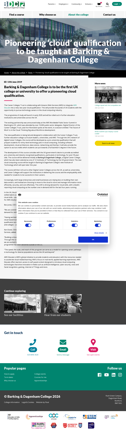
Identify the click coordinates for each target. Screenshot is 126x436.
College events (40, 374)
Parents (51, 4)
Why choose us (10, 380)
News (30, 72)
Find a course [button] (16, 14)
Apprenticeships (40, 380)
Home (6, 72)
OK (93, 239)
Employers (63, 4)
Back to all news (108, 143)
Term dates (8, 377)
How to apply (9, 374)
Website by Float (42, 402)
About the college (18, 72)
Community (77, 4)
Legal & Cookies (28, 402)
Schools (88, 4)
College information (12, 402)
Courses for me (40, 377)
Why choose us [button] (47, 14)
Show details (99, 233)
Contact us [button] (109, 14)
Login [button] (116, 4)
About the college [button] (78, 14)
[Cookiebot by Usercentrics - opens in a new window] (99, 194)
